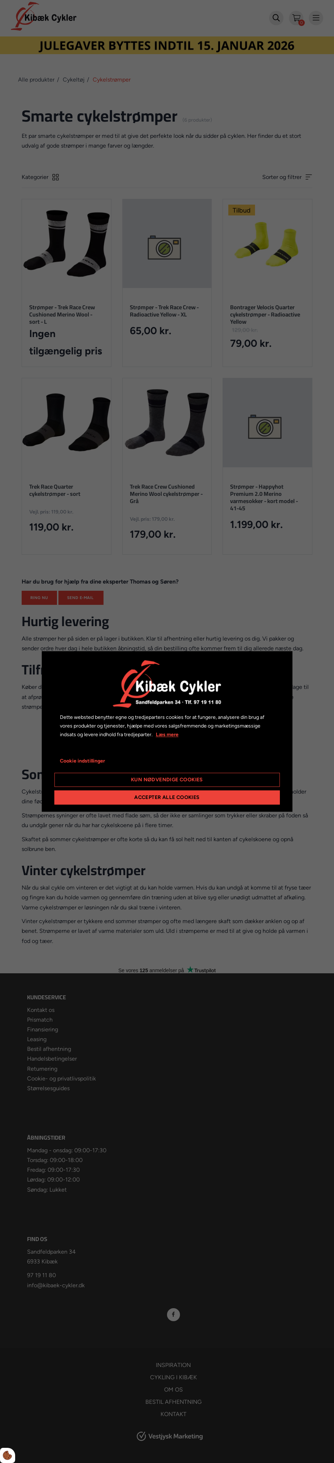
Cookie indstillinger (82, 761)
